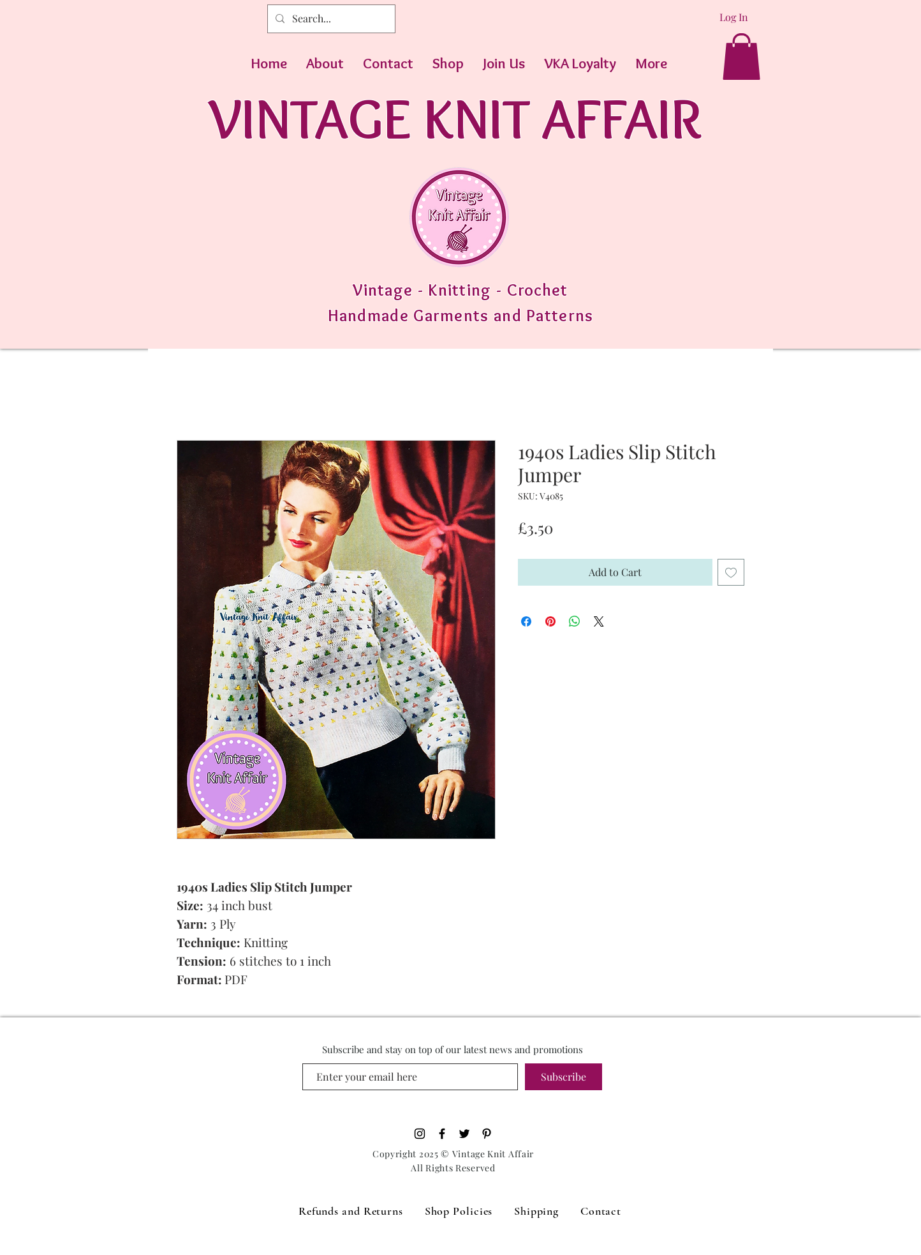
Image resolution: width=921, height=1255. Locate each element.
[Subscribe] (563, 1076)
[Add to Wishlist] (731, 572)
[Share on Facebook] (526, 621)
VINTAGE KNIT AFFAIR (455, 118)
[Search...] (330, 19)
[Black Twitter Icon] (464, 1134)
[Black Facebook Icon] (442, 1134)
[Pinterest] (487, 1134)
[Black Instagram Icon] (420, 1134)
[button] (741, 56)
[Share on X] (599, 621)
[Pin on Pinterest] (550, 621)
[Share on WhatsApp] (574, 621)
